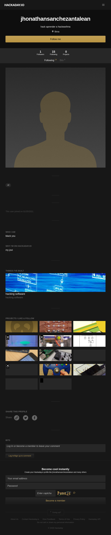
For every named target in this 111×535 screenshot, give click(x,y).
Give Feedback (49, 519)
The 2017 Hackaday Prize (7, 337)
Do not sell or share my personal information (55, 522)
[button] (103, 5)
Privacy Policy (79, 519)
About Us (14, 519)
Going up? (55, 512)
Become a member (55, 500)
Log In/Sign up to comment (20, 456)
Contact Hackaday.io (30, 519)
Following (50, 60)
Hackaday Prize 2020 (41, 380)
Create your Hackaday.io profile (37, 472)
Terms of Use (64, 519)
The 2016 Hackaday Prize (41, 337)
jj (8, 185)
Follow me (55, 39)
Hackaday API (94, 519)
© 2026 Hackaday (55, 528)
